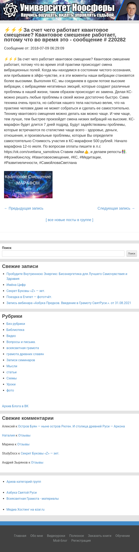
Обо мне (36, 536)
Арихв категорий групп (23, 482)
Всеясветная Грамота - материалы (32, 499)
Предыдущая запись (23, 208)
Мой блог (60, 541)
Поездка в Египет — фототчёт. (29, 297)
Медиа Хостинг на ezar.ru (25, 509)
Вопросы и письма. (21, 342)
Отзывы (24, 435)
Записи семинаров (20, 360)
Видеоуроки (56, 536)
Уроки (11, 384)
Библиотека (15, 330)
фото (10, 390)
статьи (11, 372)
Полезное (76, 536)
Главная (20, 536)
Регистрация (81, 541)
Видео (11, 336)
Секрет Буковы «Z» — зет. (25, 291)
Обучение (122, 536)
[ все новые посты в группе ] (69, 220)
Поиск (7, 248)
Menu (131, 25)
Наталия (8, 435)
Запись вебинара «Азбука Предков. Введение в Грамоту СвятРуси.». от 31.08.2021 (68, 303)
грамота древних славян (25, 354)
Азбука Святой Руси (21, 492)
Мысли (11, 366)
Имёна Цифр (16, 285)
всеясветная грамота (22, 348)
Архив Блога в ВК (15, 406)
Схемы (11, 378)
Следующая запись (116, 208)
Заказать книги (100, 536)
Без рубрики (15, 324)
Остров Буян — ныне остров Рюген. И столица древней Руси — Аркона (71, 426)
